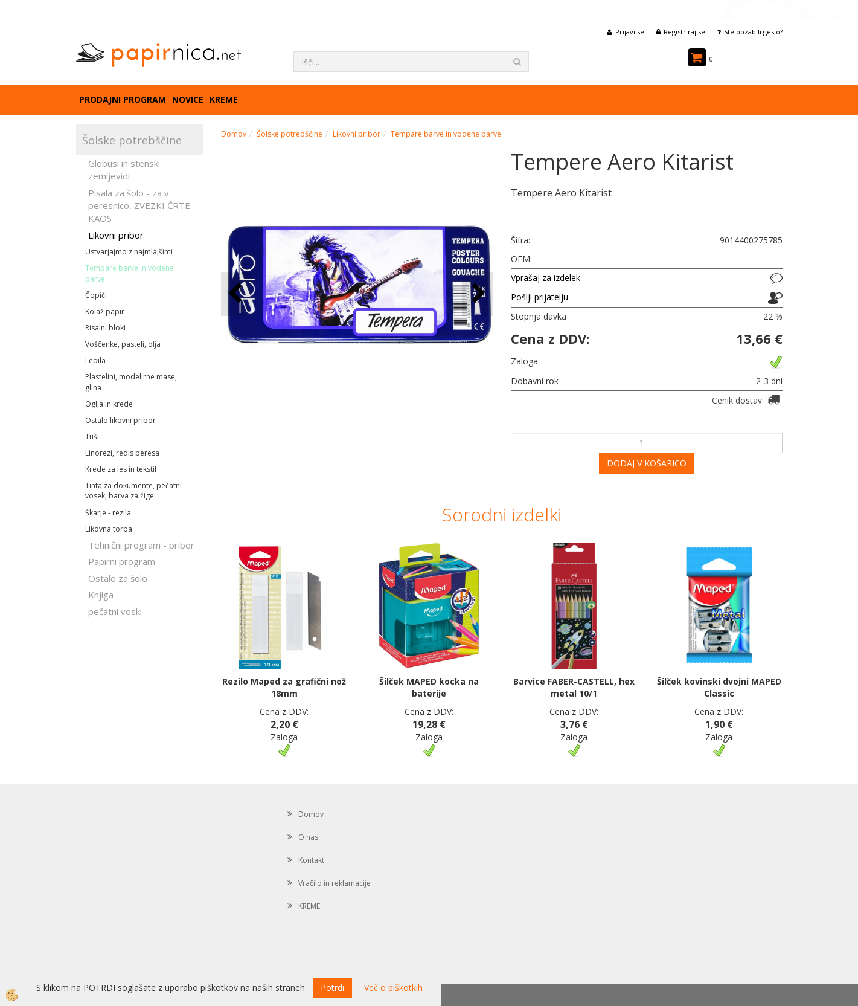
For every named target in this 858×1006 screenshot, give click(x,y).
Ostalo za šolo (117, 578)
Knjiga (101, 594)
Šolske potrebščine (289, 134)
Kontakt (311, 860)
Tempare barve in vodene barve (129, 273)
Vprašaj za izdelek (545, 277)
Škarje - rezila (108, 513)
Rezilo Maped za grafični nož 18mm (284, 687)
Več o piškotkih (393, 987)
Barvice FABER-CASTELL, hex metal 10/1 (574, 687)
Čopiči (96, 295)
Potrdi (332, 987)
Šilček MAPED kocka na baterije (429, 687)
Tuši (92, 436)
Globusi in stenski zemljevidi (124, 169)
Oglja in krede (109, 404)
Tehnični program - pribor (141, 545)
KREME (224, 99)
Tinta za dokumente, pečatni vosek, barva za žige (133, 490)
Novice (187, 99)
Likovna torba (108, 529)
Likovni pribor (116, 235)
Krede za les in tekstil (120, 469)
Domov (233, 134)
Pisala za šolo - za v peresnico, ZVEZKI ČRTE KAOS (139, 206)
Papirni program (121, 561)
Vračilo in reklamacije (334, 883)
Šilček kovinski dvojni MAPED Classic (719, 687)
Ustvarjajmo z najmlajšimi (129, 252)
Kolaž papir (104, 311)
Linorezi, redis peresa (122, 453)
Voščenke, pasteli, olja (123, 344)
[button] (477, 293)
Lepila (95, 360)
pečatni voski (115, 611)
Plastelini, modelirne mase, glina (131, 382)
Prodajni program (122, 99)
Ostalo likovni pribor (120, 420)
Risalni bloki (105, 328)
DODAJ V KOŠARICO (647, 463)
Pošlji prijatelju (539, 297)
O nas (308, 837)
